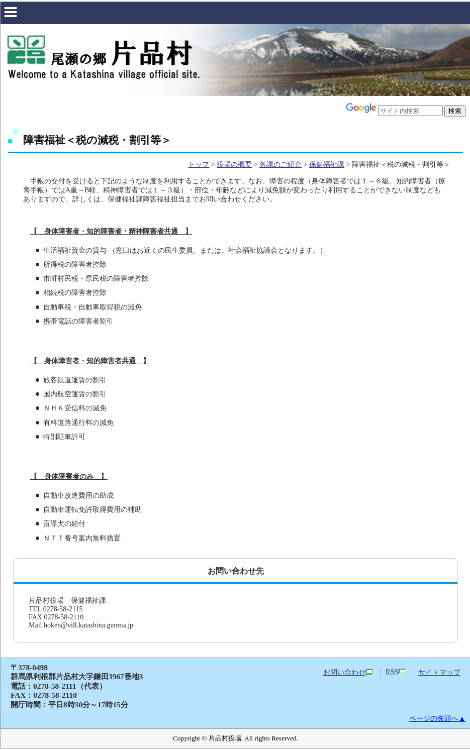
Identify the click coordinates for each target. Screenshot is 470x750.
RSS (395, 672)
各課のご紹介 (280, 164)
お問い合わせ (347, 672)
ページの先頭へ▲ (437, 718)
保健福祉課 (326, 164)
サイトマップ (439, 672)
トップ (198, 164)
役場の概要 (234, 164)
